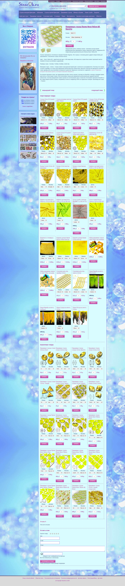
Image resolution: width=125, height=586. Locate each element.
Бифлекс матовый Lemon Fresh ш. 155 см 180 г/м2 (96, 167)
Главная (21, 21)
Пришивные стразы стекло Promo (46, 21)
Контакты (103, 1)
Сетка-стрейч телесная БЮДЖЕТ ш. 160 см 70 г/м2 (80, 201)
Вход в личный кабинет (28, 579)
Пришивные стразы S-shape (28, 142)
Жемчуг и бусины (78, 12)
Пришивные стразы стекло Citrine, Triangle (47, 382)
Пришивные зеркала (35, 16)
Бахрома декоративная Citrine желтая (79, 238)
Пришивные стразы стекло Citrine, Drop (61, 349)
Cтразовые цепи (47, 16)
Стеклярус (57, 16)
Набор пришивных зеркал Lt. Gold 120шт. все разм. (47, 272)
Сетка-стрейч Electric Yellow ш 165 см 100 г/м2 (96, 200)
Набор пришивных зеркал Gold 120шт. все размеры (96, 238)
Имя (41, 536)
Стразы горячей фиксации (52, 12)
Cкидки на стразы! (27, 97)
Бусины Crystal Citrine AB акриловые (47, 167)
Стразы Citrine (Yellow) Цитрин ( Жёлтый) (46, 133)
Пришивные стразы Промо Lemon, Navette (62, 416)
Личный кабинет (89, 1)
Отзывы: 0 (43, 521)
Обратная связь (39, 579)
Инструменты (71, 16)
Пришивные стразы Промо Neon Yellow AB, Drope (62, 487)
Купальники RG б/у (66, 1)
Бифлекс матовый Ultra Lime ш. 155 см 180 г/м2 (63, 200)
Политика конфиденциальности (69, 579)
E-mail (41, 540)
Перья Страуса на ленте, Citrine (63, 308)
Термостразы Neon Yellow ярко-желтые (79, 133)
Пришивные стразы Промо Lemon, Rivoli (47, 416)
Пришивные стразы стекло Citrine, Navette (78, 349)
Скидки (58, 1)
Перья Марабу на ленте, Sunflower (47, 308)
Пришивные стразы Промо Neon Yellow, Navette (61, 452)
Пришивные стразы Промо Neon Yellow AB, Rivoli (78, 487)
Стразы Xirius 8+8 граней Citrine (80, 100)
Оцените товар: (44, 533)
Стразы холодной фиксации (27, 12)
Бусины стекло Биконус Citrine (79, 167)
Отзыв (41, 545)
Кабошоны (40, 12)
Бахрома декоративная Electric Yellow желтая (63, 238)
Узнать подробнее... (27, 106)
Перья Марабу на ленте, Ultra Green (96, 272)
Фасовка (68, 37)
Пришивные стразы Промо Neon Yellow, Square (94, 452)
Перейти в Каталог (26, 60)
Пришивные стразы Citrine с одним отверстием (94, 487)
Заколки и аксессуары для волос (85, 16)
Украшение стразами (78, 1)
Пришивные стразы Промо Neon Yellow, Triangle (47, 486)
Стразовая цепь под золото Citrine (78, 272)
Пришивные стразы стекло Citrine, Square (62, 382)
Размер (67, 33)
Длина (92, 184)
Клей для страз (24, 16)
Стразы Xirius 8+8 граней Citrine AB (64, 133)
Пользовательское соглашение (52, 579)
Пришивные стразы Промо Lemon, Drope (78, 416)
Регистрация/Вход (92, 579)
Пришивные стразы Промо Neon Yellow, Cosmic (77, 452)
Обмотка (98, 16)
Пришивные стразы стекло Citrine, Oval (94, 349)
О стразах (51, 1)
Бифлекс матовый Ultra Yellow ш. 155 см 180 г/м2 (47, 200)
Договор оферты (82, 579)
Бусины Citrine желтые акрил (63, 167)
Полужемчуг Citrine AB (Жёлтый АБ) (95, 133)
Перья (63, 16)
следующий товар (98, 90)
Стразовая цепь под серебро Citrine (62, 272)
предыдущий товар (47, 90)
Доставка (97, 1)
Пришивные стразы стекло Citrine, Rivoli (47, 349)
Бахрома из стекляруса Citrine (46, 238)
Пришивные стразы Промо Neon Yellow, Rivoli (94, 417)
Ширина (51, 256)
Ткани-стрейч (88, 12)
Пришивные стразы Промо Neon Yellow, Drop (47, 451)
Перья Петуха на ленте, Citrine (79, 308)
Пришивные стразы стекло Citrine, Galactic (78, 382)
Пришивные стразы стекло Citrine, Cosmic (95, 382)
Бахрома (96, 12)
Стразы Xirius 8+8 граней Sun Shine (47, 100)
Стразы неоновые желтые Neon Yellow (64, 100)
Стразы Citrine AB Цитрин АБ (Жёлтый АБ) (96, 100)
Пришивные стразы (66, 12)
